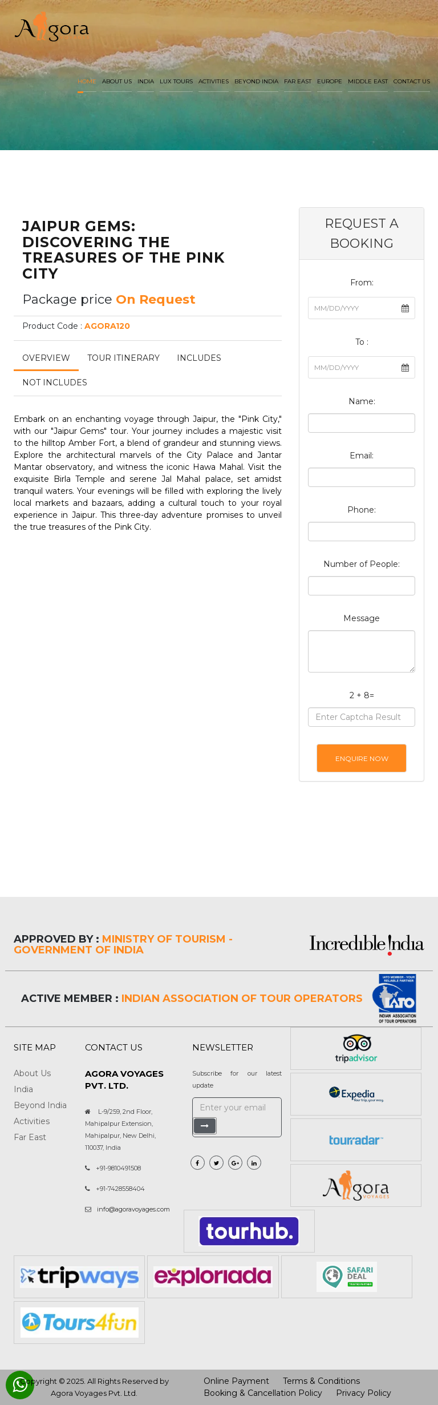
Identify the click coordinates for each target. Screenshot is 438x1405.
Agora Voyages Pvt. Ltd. (94, 1393)
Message (361, 618)
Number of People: (361, 564)
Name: (361, 401)
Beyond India (256, 81)
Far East (297, 81)
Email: (362, 455)
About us (117, 81)
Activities (213, 81)
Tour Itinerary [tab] (123, 358)
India (145, 81)
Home (87, 81)
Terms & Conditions (321, 1381)
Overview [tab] (46, 358)
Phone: (361, 510)
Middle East (368, 81)
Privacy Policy (363, 1393)
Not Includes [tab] (54, 382)
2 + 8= (362, 695)
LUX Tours (176, 81)
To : (361, 342)
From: (362, 282)
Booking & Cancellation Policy (263, 1393)
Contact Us (412, 81)
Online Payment (236, 1381)
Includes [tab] (199, 358)
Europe (329, 81)
